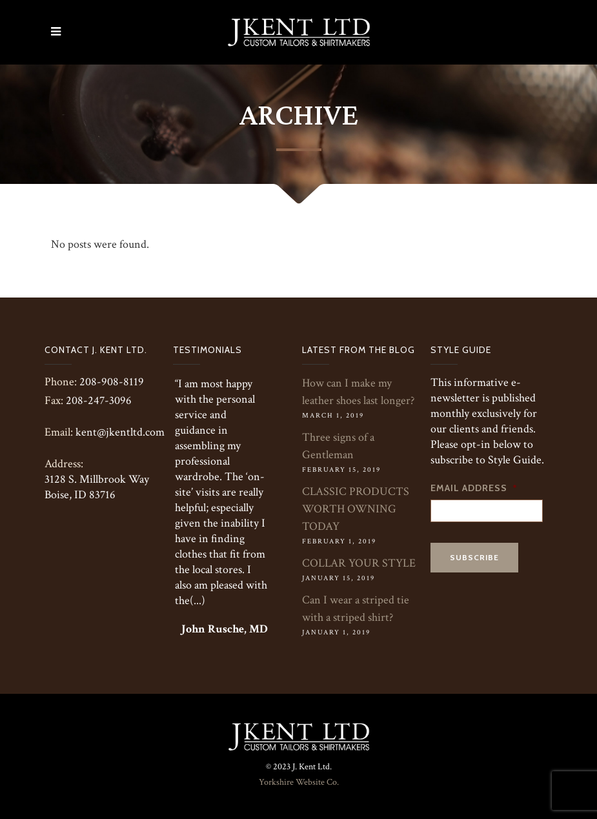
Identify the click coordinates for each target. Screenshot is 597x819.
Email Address (474, 488)
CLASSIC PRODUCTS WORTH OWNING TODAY (355, 509)
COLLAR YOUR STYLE (359, 563)
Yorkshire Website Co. (299, 782)
